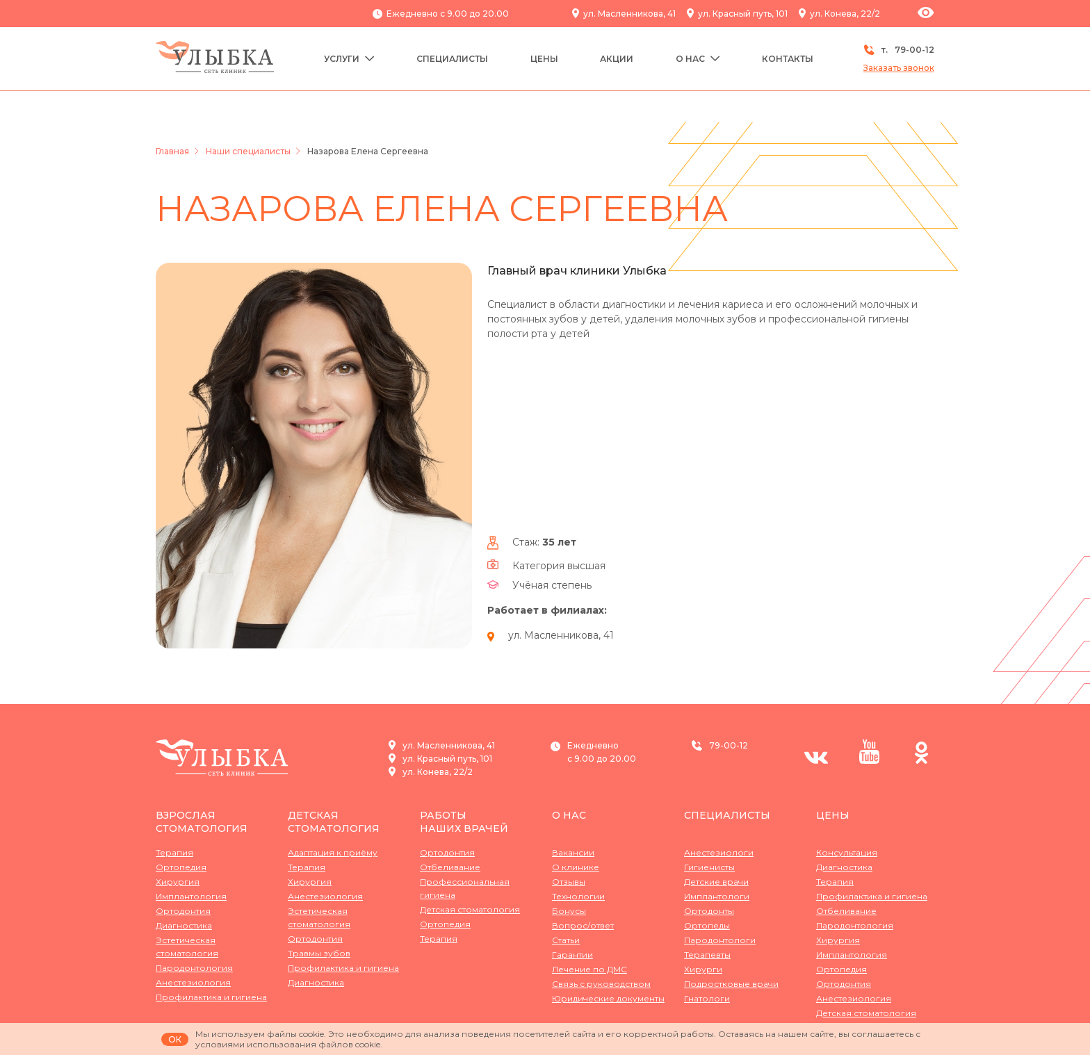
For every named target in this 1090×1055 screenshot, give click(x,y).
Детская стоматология (334, 821)
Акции (616, 59)
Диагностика (184, 925)
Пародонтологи (720, 940)
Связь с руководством (601, 984)
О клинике (575, 867)
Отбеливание (450, 867)
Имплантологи (716, 896)
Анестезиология (193, 982)
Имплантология (191, 896)
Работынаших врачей (464, 821)
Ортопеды (707, 925)
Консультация (846, 852)
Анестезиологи (719, 852)
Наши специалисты (248, 151)
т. (899, 49)
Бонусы (569, 911)
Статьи (566, 940)
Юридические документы (608, 998)
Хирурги (703, 969)
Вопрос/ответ (583, 925)
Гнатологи (707, 998)
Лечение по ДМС (589, 969)
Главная (172, 151)
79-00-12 (728, 745)
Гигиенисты (709, 867)
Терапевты (707, 954)
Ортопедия (181, 867)
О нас (698, 59)
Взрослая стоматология (201, 821)
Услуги (349, 59)
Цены (544, 59)
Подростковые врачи (731, 984)
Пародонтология (194, 968)
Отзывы (568, 881)
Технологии (578, 896)
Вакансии (573, 852)
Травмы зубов (319, 953)
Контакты (787, 59)
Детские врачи (716, 881)
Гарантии (572, 954)
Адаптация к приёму (332, 852)
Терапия (174, 852)
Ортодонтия (183, 911)
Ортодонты (709, 911)
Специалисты (452, 59)
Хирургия (178, 881)
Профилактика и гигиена (211, 997)
